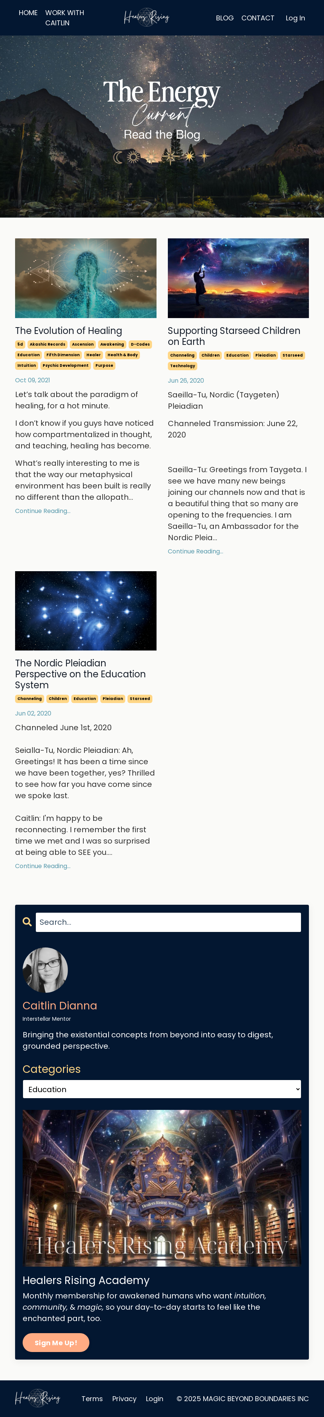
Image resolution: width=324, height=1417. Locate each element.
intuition (26, 365)
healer (93, 355)
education (28, 355)
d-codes (140, 344)
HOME (28, 12)
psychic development (66, 365)
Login (154, 1398)
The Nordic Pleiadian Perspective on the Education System (80, 674)
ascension (83, 344)
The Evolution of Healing (68, 331)
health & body (122, 355)
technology (182, 366)
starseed (293, 355)
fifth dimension (63, 355)
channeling (182, 355)
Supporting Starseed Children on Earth (234, 337)
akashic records (47, 344)
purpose (104, 365)
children (210, 355)
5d (20, 344)
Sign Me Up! (56, 1342)
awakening (112, 344)
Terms (92, 1398)
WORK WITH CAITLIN (64, 18)
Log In (295, 18)
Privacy (124, 1398)
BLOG (225, 18)
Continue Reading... (43, 511)
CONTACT (258, 18)
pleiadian (265, 355)
